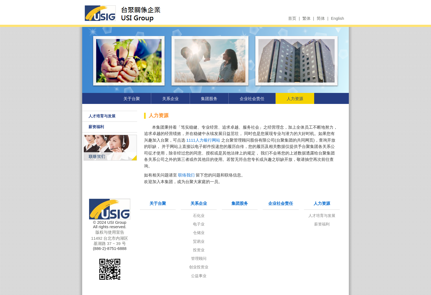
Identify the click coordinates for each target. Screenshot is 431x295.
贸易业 (199, 241)
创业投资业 (198, 267)
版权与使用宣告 (109, 232)
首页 (292, 18)
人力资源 (295, 98)
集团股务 (209, 98)
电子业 (199, 224)
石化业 (199, 215)
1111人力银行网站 (203, 140)
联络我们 (186, 175)
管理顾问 (198, 258)
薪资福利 (96, 127)
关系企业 (170, 98)
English (337, 18)
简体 (321, 18)
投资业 (199, 250)
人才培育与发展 (102, 116)
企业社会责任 (252, 98)
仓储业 (199, 232)
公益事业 (198, 276)
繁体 (306, 18)
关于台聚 (131, 98)
